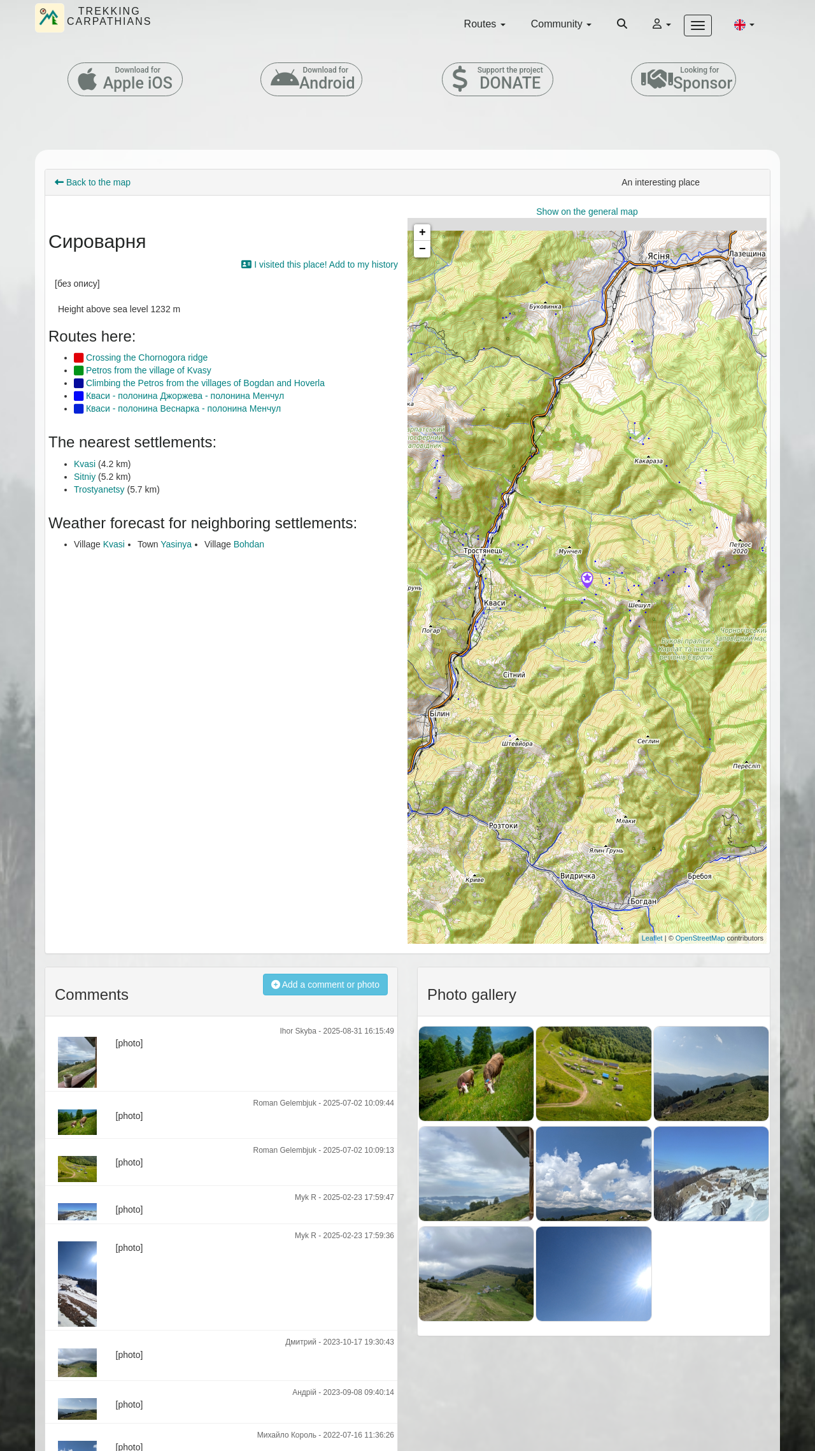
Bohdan (249, 544)
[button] (744, 24)
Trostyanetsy (99, 489)
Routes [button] (485, 23)
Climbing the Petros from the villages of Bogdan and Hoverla (199, 383)
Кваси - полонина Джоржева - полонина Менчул (179, 396)
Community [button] (561, 23)
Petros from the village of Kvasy (142, 370)
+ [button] (422, 232)
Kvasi (85, 464)
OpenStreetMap (700, 938)
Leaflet (652, 938)
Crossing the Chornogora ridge (141, 357)
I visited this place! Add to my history (319, 264)
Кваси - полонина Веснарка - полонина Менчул (177, 408)
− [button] (422, 249)
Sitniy (85, 477)
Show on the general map (587, 211)
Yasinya (176, 544)
